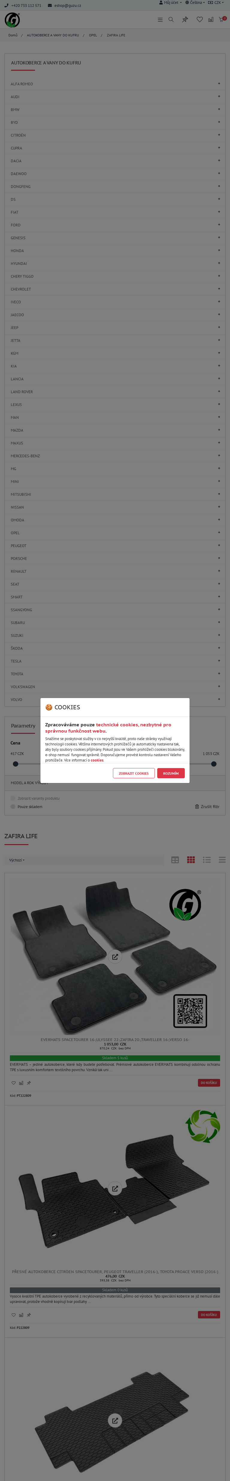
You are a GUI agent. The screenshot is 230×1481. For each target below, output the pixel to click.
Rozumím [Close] (171, 773)
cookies (97, 760)
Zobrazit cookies (134, 773)
